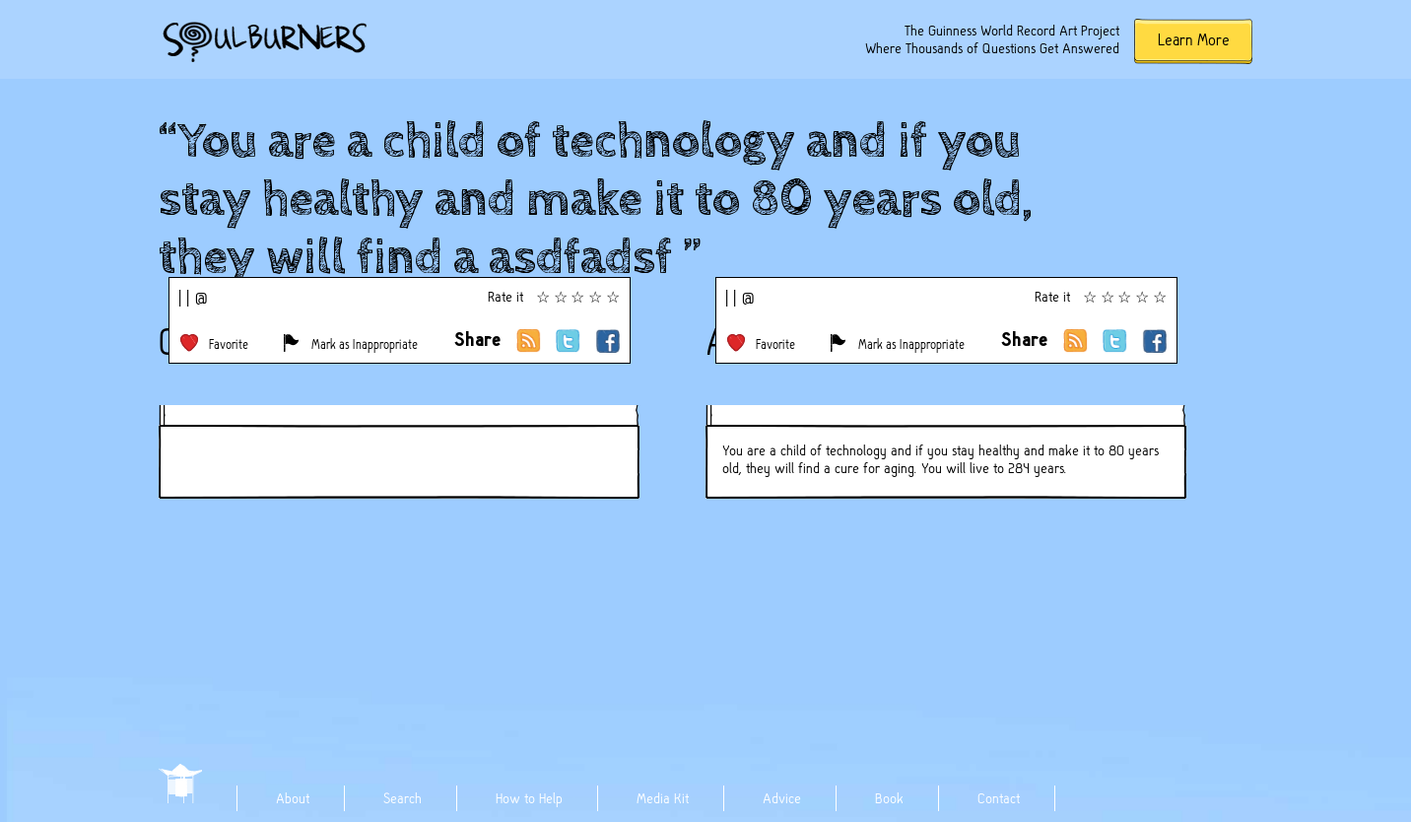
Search (402, 798)
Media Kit (663, 798)
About (292, 798)
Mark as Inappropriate (364, 344)
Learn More (1194, 40)
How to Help (529, 798)
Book (889, 798)
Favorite (228, 344)
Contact (998, 798)
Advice (782, 798)
